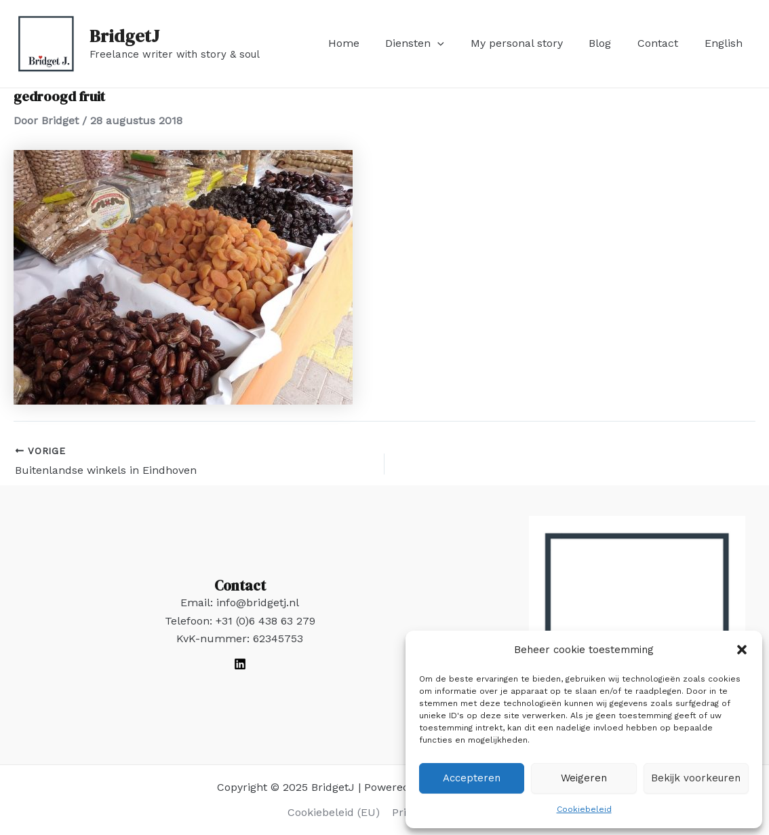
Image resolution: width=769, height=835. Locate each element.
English (726, 43)
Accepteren (471, 778)
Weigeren (584, 778)
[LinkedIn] (240, 664)
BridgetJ (124, 36)
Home (368, 43)
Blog (611, 43)
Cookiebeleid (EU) (334, 812)
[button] (742, 649)
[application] (458, 43)
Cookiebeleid (584, 809)
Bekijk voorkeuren (696, 778)
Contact (664, 43)
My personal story (532, 43)
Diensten (435, 43)
